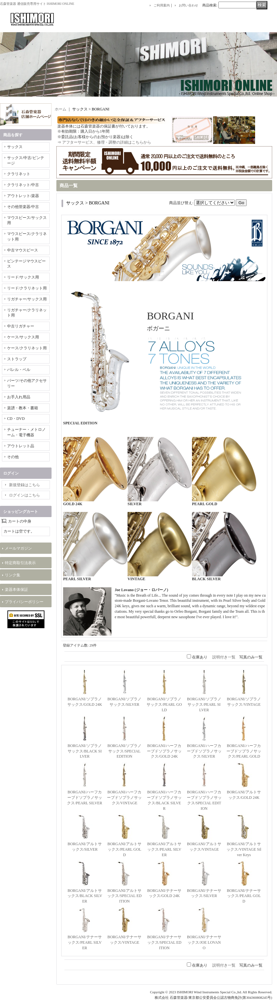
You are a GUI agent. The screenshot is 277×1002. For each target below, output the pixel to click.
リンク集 (12, 575)
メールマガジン (18, 548)
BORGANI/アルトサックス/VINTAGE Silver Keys (243, 849)
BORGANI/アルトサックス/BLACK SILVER (84, 896)
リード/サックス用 (23, 277)
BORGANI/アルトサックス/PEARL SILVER (164, 849)
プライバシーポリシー (24, 602)
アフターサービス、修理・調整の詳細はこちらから (106, 142)
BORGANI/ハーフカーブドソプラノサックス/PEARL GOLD (243, 751)
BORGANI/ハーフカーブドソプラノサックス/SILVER (204, 751)
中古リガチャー (20, 326)
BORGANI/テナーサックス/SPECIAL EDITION (164, 942)
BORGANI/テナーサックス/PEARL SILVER (85, 942)
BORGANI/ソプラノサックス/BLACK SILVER (85, 751)
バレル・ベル (18, 369)
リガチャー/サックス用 (27, 299)
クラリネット (18, 174)
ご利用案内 (162, 5)
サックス (15, 147)
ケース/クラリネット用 (27, 348)
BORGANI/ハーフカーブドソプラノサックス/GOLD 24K (164, 751)
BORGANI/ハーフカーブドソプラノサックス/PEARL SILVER (84, 797)
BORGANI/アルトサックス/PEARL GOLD (124, 849)
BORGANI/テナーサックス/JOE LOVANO (204, 942)
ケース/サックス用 (23, 337)
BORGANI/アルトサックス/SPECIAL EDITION (124, 896)
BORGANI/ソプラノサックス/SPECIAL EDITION (124, 751)
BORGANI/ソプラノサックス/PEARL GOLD (164, 704)
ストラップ (16, 359)
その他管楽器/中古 (23, 206)
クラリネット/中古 (23, 185)
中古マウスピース (22, 250)
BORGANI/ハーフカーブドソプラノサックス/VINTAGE (124, 797)
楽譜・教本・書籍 (22, 408)
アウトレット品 (20, 446)
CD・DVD (16, 418)
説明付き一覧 (223, 657)
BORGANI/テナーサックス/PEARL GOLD (244, 896)
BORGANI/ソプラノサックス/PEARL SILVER (204, 704)
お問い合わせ (188, 5)
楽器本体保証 (16, 589)
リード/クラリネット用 (27, 288)
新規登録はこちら (24, 485)
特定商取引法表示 (20, 563)
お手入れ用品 (18, 397)
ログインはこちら (24, 495)
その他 (13, 457)
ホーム (60, 109)
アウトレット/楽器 (23, 196)
